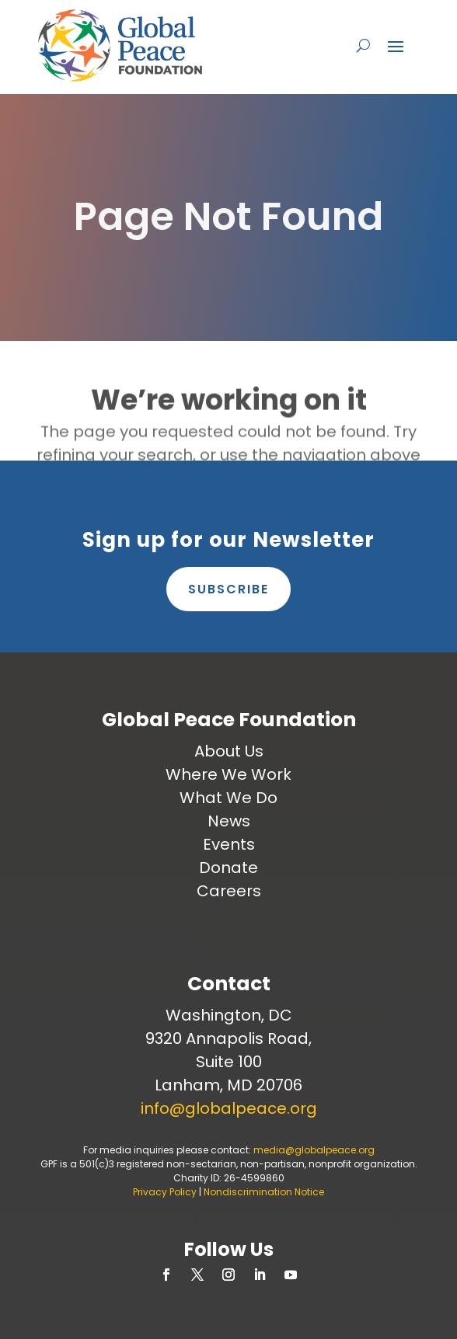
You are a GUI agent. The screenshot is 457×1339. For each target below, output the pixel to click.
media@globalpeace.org (314, 1149)
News (229, 821)
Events (229, 844)
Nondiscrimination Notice (264, 1191)
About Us (228, 751)
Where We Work (228, 774)
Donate (228, 867)
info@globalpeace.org (229, 1108)
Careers (229, 891)
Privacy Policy (165, 1191)
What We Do (228, 798)
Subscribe (228, 589)
